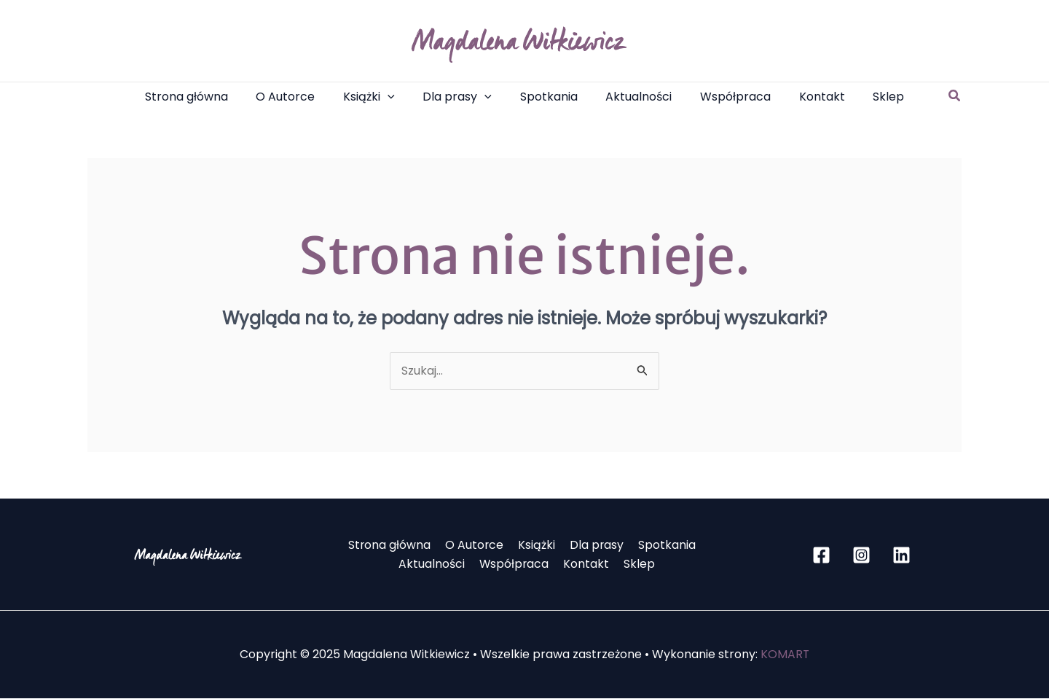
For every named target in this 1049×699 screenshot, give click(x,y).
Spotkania (662, 545)
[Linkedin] (901, 556)
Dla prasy (594, 545)
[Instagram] (861, 556)
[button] (955, 97)
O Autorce (476, 545)
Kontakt (586, 564)
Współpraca (516, 564)
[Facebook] (821, 556)
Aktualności (436, 564)
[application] (397, 97)
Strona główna (394, 545)
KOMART (785, 655)
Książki (536, 545)
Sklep (636, 564)
